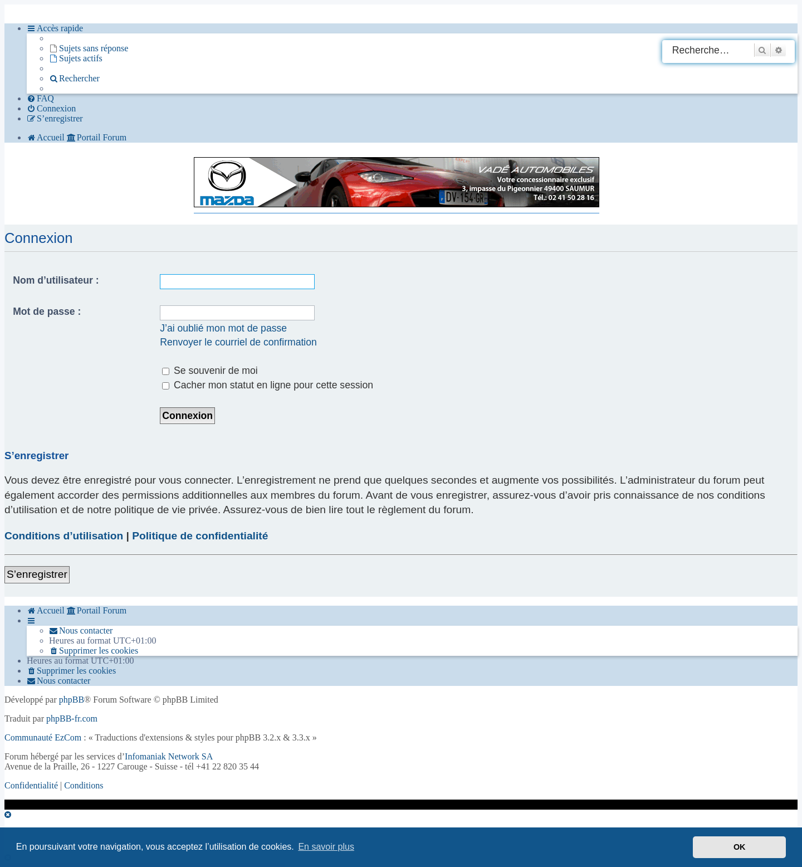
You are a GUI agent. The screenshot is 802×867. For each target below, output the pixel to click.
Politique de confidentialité (200, 536)
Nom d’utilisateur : (56, 280)
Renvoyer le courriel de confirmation (238, 342)
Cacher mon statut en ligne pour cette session (267, 385)
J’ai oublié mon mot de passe (223, 328)
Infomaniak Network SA (169, 756)
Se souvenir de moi (210, 370)
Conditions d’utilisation (63, 536)
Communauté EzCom (42, 737)
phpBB (71, 699)
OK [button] (739, 846)
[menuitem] (88, 48)
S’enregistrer (37, 574)
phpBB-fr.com (71, 718)
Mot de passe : (47, 311)
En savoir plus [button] (326, 846)
